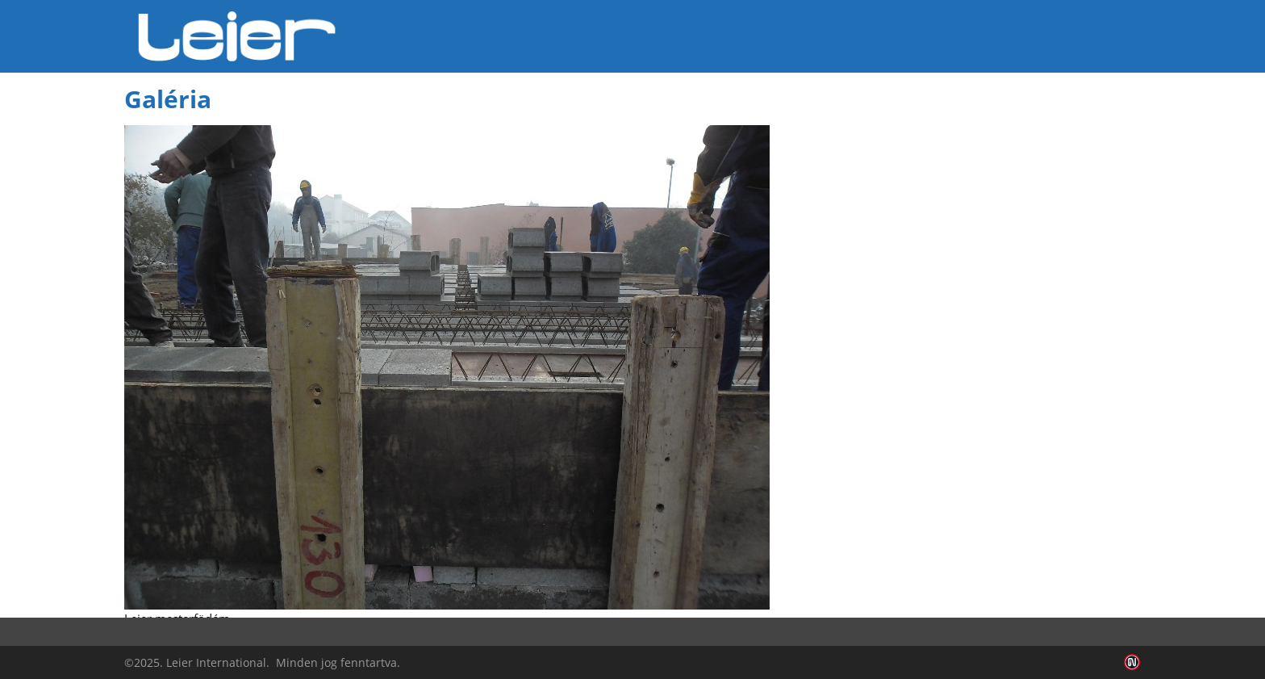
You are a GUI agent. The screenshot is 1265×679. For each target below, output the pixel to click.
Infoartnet (1132, 662)
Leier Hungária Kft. (237, 36)
